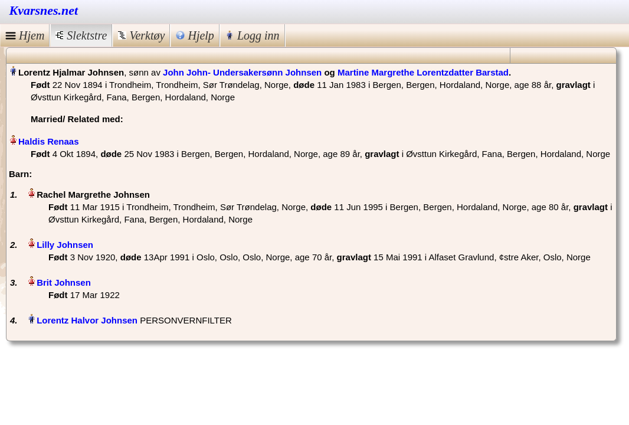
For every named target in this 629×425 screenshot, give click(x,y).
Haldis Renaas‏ (48, 141)
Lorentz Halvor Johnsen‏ (87, 320)
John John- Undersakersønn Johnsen (242, 72)
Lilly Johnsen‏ (65, 245)
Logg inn (252, 35)
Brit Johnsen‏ (64, 282)
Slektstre (81, 35)
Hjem (24, 35)
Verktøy (141, 35)
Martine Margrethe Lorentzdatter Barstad (423, 72)
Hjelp (195, 35)
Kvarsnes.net (43, 10)
